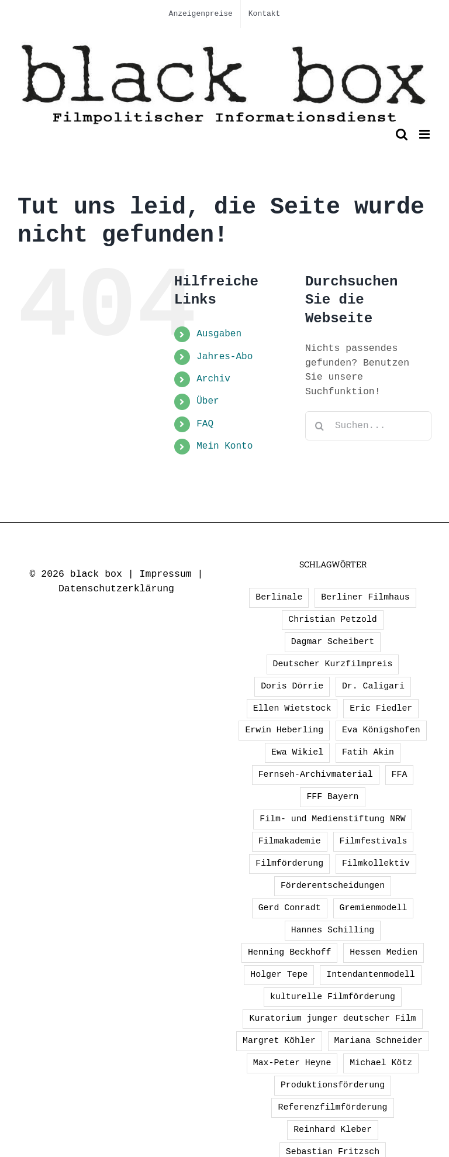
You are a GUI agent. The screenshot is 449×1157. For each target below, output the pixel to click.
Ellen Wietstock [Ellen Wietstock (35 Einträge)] (292, 708)
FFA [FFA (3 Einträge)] (399, 774)
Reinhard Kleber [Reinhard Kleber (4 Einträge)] (332, 1129)
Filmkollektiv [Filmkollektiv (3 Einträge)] (376, 863)
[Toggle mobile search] (401, 134)
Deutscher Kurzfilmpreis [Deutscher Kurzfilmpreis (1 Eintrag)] (333, 664)
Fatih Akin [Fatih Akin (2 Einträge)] (368, 752)
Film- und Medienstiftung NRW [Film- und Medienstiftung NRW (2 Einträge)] (332, 819)
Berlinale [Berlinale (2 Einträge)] (278, 597)
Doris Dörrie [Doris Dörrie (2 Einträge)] (292, 686)
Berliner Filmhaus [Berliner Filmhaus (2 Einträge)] (365, 597)
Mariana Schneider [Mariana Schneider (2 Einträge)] (378, 1040)
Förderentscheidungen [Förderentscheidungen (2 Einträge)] (333, 885)
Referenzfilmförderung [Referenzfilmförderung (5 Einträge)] (332, 1107)
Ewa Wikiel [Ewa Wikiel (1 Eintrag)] (297, 752)
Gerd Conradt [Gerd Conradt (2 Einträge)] (289, 907)
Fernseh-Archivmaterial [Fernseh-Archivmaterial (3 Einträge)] (315, 774)
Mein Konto (224, 446)
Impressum (166, 574)
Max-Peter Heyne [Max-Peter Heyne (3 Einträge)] (292, 1063)
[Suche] (319, 425)
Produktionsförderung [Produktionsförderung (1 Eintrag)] (333, 1085)
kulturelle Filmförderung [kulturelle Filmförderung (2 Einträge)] (332, 996)
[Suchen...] (368, 425)
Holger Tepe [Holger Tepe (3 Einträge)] (279, 974)
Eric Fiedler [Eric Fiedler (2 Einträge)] (381, 708)
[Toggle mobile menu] (425, 134)
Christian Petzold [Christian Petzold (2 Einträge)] (332, 619)
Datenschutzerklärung (116, 588)
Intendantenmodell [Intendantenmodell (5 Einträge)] (370, 974)
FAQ (204, 424)
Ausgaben (218, 334)
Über (207, 401)
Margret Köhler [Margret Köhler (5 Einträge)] (279, 1040)
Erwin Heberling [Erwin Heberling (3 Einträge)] (284, 730)
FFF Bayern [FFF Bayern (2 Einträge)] (332, 796)
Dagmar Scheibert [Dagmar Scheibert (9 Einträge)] (333, 641)
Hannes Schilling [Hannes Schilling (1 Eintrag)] (333, 930)
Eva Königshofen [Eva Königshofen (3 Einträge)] (381, 730)
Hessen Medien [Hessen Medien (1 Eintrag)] (383, 952)
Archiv (213, 379)
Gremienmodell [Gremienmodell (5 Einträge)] (373, 907)
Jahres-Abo (224, 357)
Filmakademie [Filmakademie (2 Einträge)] (289, 841)
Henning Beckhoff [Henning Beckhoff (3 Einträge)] (289, 952)
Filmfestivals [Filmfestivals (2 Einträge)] (373, 841)
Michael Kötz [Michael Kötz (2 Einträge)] (381, 1063)
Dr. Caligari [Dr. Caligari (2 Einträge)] (373, 686)
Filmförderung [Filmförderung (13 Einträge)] (289, 863)
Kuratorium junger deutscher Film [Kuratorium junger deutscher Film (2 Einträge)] (332, 1018)
